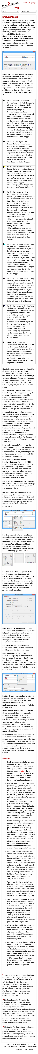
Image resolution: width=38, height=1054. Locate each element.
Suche (18, 11)
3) (18, 730)
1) (27, 550)
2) (18, 669)
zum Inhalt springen (29, 3)
